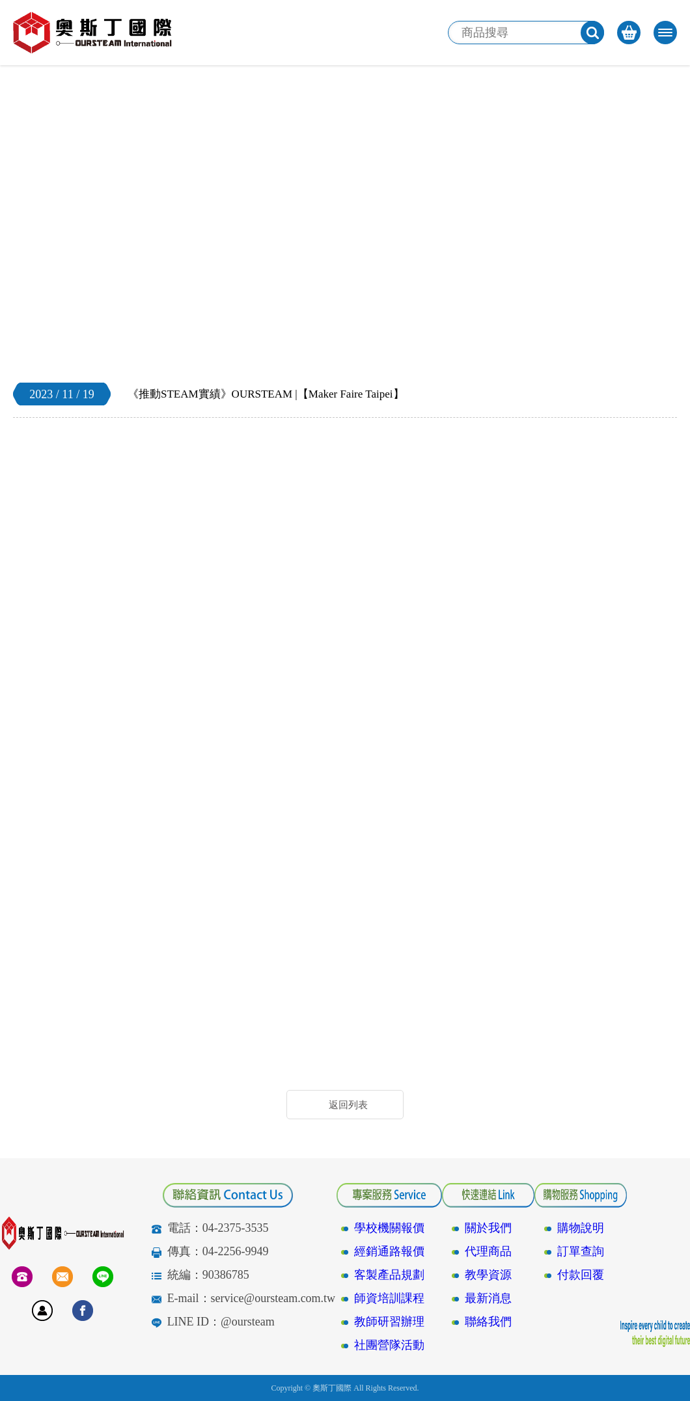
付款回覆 (580, 1274)
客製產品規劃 (389, 1274)
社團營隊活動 (389, 1345)
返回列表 (348, 1105)
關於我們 (488, 1227)
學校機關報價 (389, 1227)
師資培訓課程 (389, 1298)
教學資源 (488, 1274)
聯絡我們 (488, 1321)
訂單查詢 (580, 1251)
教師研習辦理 (389, 1321)
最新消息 (488, 1298)
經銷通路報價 (389, 1251)
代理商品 (488, 1251)
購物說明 (580, 1227)
